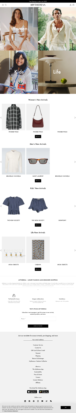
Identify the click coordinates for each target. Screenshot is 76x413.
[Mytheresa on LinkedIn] (25, 401)
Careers (38, 377)
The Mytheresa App (38, 369)
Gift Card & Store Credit (38, 350)
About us (38, 366)
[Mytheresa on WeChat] (51, 401)
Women (19, 28)
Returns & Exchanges (38, 358)
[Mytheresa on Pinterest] (34, 401)
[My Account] (70, 4)
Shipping (38, 356)
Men (57, 28)
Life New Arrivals (38, 233)
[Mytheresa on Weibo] (46, 401)
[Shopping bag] (73, 4)
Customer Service (38, 345)
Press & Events (38, 374)
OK (66, 407)
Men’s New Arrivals (38, 144)
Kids (19, 72)
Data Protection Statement (11, 411)
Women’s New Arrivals (38, 100)
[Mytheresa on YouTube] (42, 401)
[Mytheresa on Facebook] (29, 401)
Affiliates (38, 383)
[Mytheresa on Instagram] (38, 401)
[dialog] (38, 408)
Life (57, 72)
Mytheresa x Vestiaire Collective (38, 361)
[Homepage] (38, 5)
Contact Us (38, 348)
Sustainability (38, 372)
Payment (38, 353)
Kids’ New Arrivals (38, 188)
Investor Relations (38, 380)
